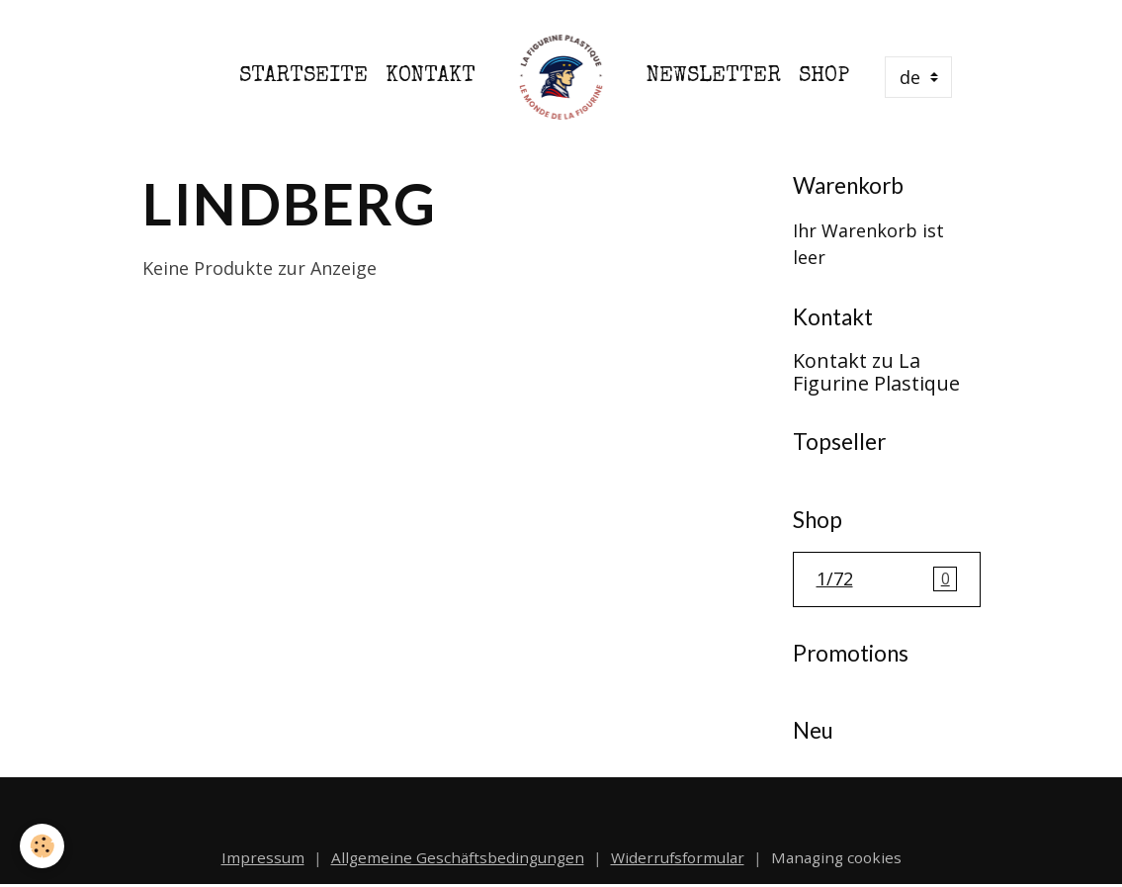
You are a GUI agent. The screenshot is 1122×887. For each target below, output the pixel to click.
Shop (824, 76)
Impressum (262, 857)
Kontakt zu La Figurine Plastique (876, 372)
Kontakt (430, 76)
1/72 (887, 579)
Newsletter (714, 76)
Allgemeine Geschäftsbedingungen (457, 857)
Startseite (303, 76)
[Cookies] (42, 846)
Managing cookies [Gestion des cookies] (836, 857)
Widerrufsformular (677, 857)
